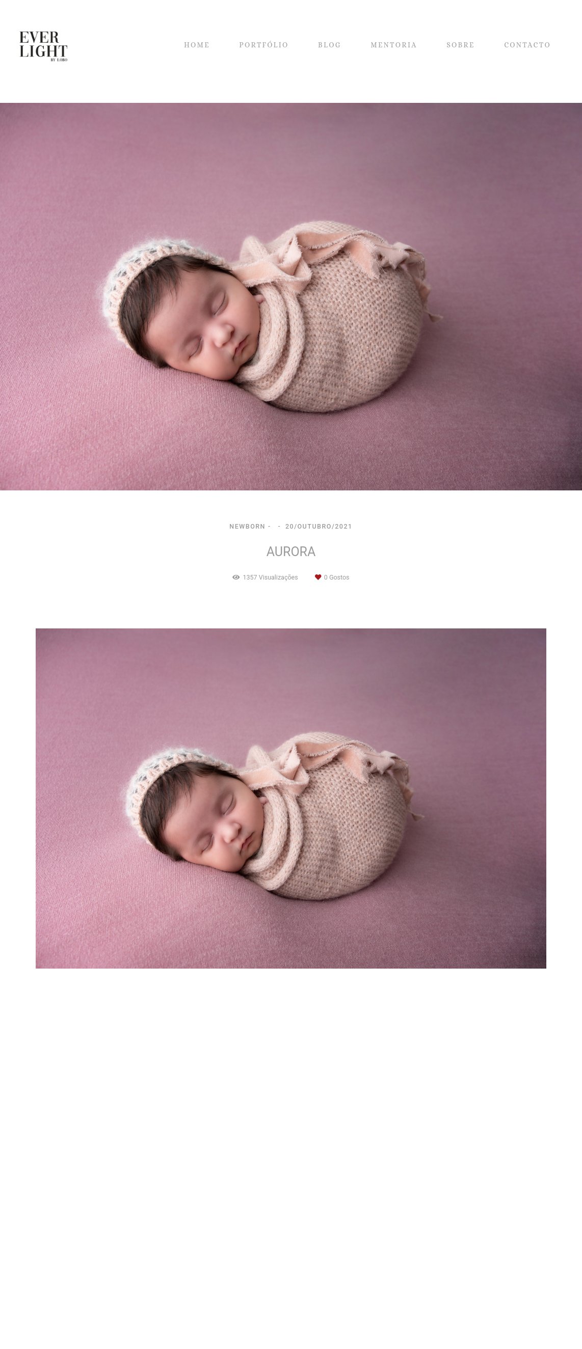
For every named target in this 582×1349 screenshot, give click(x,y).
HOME (197, 45)
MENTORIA (394, 45)
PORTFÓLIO (263, 45)
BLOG (329, 45)
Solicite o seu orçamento (510, 1060)
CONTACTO (527, 45)
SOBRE (460, 45)
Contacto (82, 1325)
